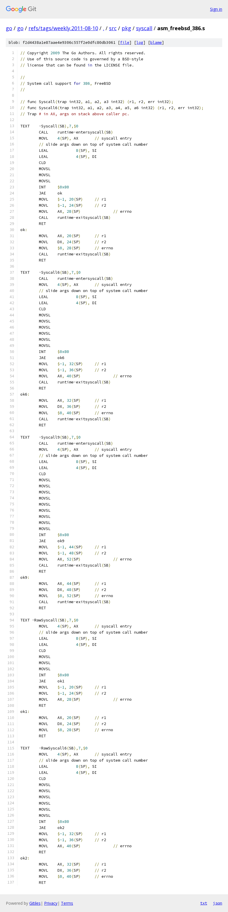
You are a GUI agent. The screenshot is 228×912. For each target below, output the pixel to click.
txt (203, 903)
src (113, 28)
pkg (126, 28)
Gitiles (35, 903)
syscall (144, 28)
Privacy (50, 903)
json (217, 903)
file (124, 42)
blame (156, 42)
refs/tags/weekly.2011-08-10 (63, 28)
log (139, 42)
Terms (67, 903)
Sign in (216, 9)
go (9, 28)
